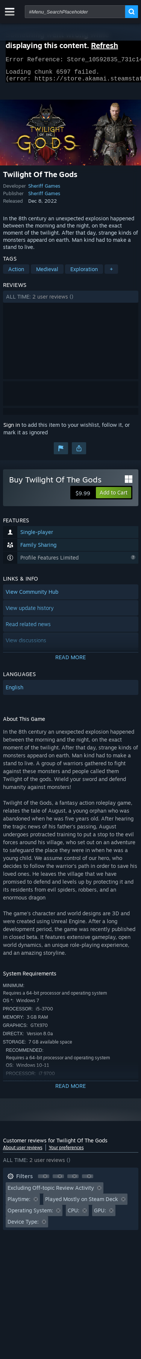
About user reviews (22, 1152)
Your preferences (66, 1152)
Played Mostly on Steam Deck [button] (81, 1203)
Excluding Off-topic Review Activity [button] (51, 1192)
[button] (70, 301)
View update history (30, 612)
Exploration (84, 273)
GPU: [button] (100, 1215)
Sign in (11, 429)
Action (16, 273)
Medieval (47, 273)
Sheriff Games (44, 190)
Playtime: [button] (19, 1203)
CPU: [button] (73, 1215)
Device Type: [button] (23, 1226)
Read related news (28, 628)
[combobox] (75, 11)
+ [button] (111, 273)
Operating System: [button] (30, 1215)
